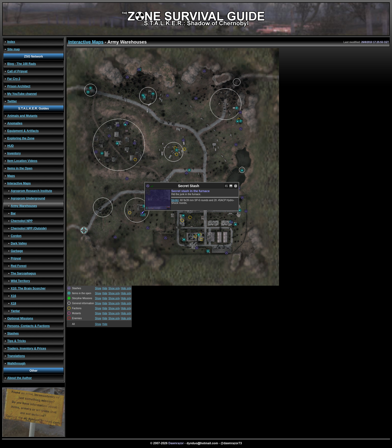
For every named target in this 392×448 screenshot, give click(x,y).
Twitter (12, 101)
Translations (16, 356)
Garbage (17, 251)
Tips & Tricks (16, 341)
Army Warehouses (24, 206)
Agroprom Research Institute (31, 191)
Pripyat (16, 258)
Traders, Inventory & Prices (26, 348)
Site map (13, 49)
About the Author (19, 378)
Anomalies (14, 123)
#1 (226, 186)
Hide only (126, 288)
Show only (114, 288)
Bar (13, 213)
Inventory (14, 153)
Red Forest (18, 266)
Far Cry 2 (13, 79)
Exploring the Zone (20, 138)
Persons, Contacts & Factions (28, 326)
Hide (105, 288)
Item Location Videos (22, 161)
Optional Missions (20, 318)
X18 (13, 303)
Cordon (16, 236)
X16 (13, 296)
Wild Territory (20, 281)
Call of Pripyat (17, 71)
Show (98, 288)
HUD (10, 146)
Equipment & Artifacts (23, 131)
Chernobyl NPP (21, 221)
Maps (11, 176)
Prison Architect (18, 86)
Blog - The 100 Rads (21, 64)
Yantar (15, 311)
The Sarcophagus (23, 273)
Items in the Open (19, 168)
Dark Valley (19, 243)
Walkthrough (16, 363)
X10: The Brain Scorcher (28, 288)
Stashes (13, 333)
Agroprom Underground (28, 198)
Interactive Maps (19, 183)
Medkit (174, 200)
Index (11, 42)
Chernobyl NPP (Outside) (28, 228)
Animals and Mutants (22, 116)
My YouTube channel (22, 94)
